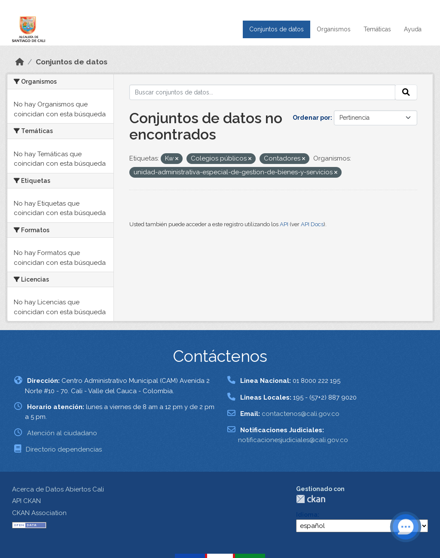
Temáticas (377, 29)
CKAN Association (39, 513)
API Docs (312, 224)
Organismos (334, 29)
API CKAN (26, 501)
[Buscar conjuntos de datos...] (262, 92)
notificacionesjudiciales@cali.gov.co (293, 440)
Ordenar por (311, 117)
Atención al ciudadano (62, 433)
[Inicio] (19, 62)
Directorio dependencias (64, 449)
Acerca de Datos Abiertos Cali (58, 489)
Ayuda (413, 29)
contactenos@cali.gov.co (300, 414)
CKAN (310, 498)
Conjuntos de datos (276, 29)
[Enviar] (406, 92)
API (284, 224)
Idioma (307, 514)
